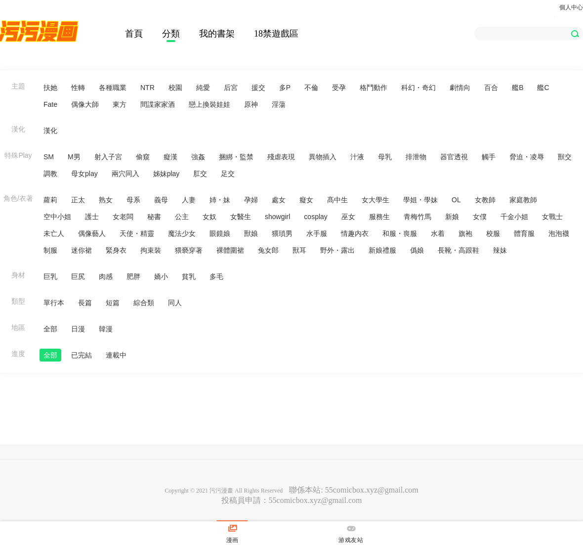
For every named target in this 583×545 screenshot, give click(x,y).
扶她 (50, 87)
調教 (50, 173)
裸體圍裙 (230, 250)
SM (48, 156)
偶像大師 (85, 104)
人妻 (189, 199)
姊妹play (166, 173)
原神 (251, 104)
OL (456, 199)
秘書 (154, 216)
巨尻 (78, 276)
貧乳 (189, 276)
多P (285, 87)
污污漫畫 (221, 490)
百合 (491, 87)
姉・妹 (219, 199)
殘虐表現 (281, 156)
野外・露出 (337, 250)
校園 (175, 87)
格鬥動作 (373, 87)
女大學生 (375, 199)
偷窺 (143, 156)
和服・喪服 (399, 233)
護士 (92, 216)
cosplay (315, 216)
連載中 (116, 355)
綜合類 (143, 302)
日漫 (78, 328)
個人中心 (571, 7)
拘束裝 (150, 250)
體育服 (524, 233)
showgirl (277, 216)
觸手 (489, 156)
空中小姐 (57, 216)
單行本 (53, 302)
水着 (438, 233)
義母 (161, 199)
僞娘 (417, 250)
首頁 (134, 34)
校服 (493, 233)
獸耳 (299, 250)
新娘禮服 (382, 250)
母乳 (385, 156)
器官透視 (454, 156)
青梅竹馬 (417, 216)
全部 (50, 328)
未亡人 (53, 233)
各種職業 (112, 87)
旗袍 (465, 233)
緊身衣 (116, 250)
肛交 (200, 173)
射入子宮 (108, 156)
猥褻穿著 (189, 250)
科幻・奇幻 (418, 87)
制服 (50, 250)
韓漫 (106, 328)
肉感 (106, 276)
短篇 (113, 302)
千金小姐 (514, 216)
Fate (50, 104)
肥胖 (133, 276)
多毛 (216, 276)
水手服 (316, 233)
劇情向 (460, 87)
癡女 (306, 199)
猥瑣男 (282, 233)
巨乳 (50, 276)
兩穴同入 (125, 173)
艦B (517, 87)
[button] (575, 33)
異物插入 (322, 156)
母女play (84, 173)
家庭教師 (523, 199)
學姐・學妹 (420, 199)
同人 (175, 302)
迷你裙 (81, 250)
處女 (279, 199)
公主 (182, 216)
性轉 (78, 87)
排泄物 (416, 156)
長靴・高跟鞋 (458, 250)
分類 (171, 34)
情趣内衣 (355, 233)
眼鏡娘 (219, 233)
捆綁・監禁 (236, 156)
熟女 (106, 199)
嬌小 (161, 276)
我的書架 (217, 34)
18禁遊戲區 (276, 34)
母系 (133, 199)
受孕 (339, 87)
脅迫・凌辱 (526, 156)
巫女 (348, 216)
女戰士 (552, 216)
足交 (228, 173)
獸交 (565, 156)
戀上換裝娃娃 (209, 104)
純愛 (203, 87)
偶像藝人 (92, 233)
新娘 (452, 216)
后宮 (231, 87)
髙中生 (337, 199)
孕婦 (251, 199)
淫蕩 (279, 104)
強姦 (198, 156)
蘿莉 (50, 199)
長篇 (85, 302)
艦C (543, 87)
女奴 (209, 216)
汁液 (357, 156)
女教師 (485, 199)
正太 (78, 199)
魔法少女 (182, 233)
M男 (74, 156)
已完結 (81, 355)
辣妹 (500, 250)
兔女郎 (268, 250)
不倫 (311, 87)
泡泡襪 (558, 233)
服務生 (379, 216)
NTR (147, 87)
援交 (258, 87)
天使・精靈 (137, 233)
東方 (119, 104)
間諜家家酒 (157, 104)
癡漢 (170, 156)
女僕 (480, 216)
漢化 (50, 130)
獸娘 (251, 233)
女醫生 (240, 216)
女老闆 (123, 216)
